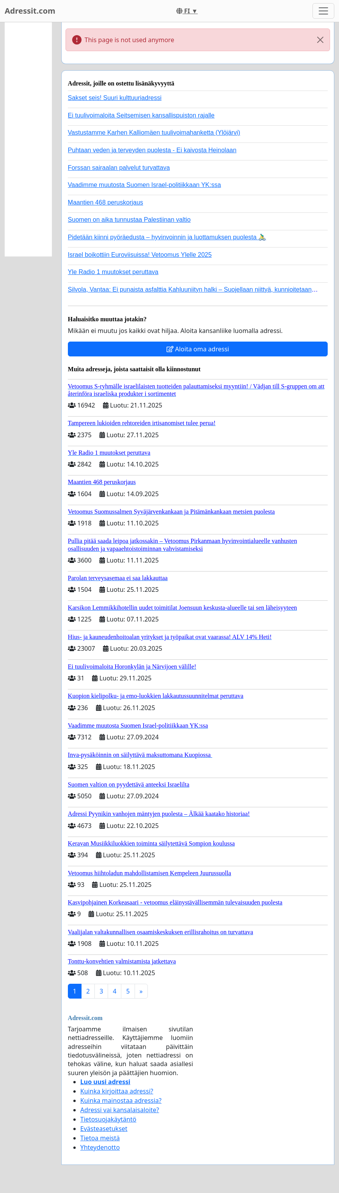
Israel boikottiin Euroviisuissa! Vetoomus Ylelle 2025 (140, 254)
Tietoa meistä (100, 1138)
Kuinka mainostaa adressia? (121, 1100)
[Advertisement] (28, 139)
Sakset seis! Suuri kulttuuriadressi (115, 97)
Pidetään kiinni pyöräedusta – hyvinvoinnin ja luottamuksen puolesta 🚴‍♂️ (167, 237)
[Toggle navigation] (323, 11)
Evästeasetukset (104, 1128)
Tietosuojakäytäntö (108, 1119)
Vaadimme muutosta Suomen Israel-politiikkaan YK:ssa (144, 185)
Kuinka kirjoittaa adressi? (116, 1091)
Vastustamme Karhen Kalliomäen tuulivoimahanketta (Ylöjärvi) (154, 132)
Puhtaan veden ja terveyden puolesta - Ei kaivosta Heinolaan (152, 150)
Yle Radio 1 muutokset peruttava (113, 272)
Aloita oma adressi (198, 349)
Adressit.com (30, 10)
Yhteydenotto (100, 1147)
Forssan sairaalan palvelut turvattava (119, 167)
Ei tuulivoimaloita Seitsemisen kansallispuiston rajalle (141, 115)
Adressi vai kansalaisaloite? (119, 1110)
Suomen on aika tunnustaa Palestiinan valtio (129, 219)
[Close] (320, 40)
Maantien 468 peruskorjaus (105, 202)
